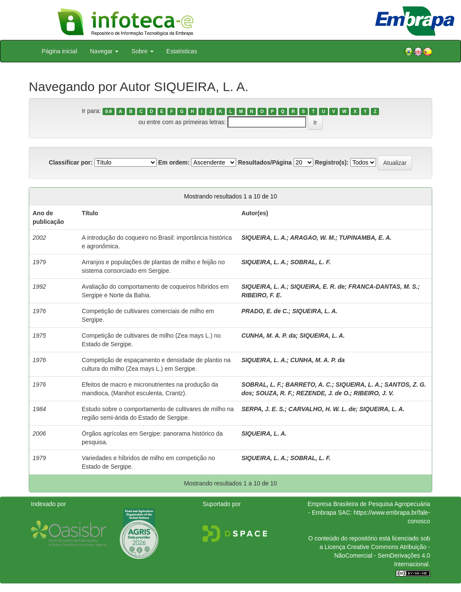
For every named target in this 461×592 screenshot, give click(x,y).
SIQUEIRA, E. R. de (317, 286)
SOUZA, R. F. (274, 393)
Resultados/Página (264, 162)
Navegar (104, 51)
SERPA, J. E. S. (263, 409)
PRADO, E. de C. (264, 311)
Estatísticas (182, 51)
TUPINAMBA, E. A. (365, 237)
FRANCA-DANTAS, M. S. (383, 286)
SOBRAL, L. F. (310, 262)
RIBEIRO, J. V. (374, 393)
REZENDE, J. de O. (323, 393)
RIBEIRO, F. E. (261, 295)
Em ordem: (173, 162)
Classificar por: (71, 162)
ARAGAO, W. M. (313, 237)
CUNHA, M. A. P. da (268, 335)
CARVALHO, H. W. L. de (322, 409)
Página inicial (59, 51)
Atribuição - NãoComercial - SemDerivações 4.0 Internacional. (382, 555)
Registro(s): (332, 162)
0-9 (108, 111)
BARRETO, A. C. (308, 384)
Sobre (142, 51)
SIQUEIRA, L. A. (263, 237)
